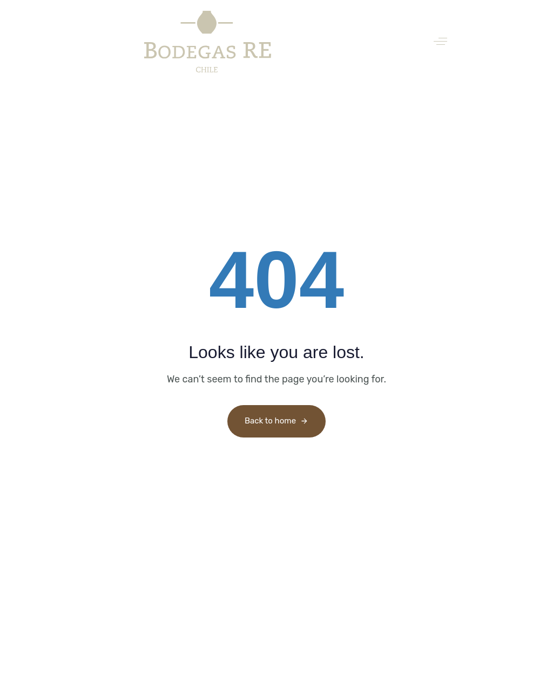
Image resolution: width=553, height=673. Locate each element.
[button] (440, 41)
